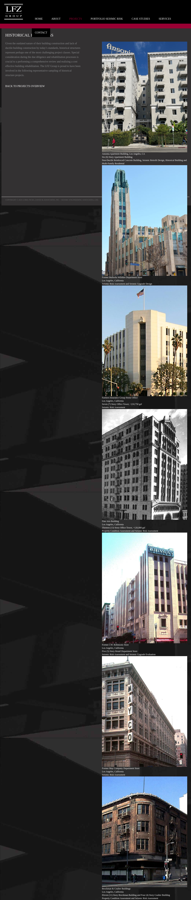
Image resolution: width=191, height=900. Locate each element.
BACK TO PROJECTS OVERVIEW (25, 86)
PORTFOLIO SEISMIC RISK (107, 18)
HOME (39, 18)
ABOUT (55, 18)
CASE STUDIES (141, 18)
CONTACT (41, 32)
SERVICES (165, 18)
